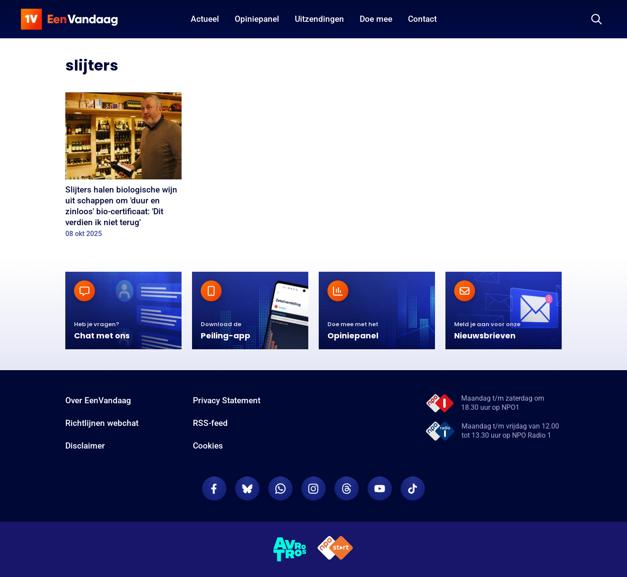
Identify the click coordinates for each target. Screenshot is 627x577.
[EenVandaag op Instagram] (313, 488)
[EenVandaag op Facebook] (214, 488)
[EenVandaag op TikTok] (413, 488)
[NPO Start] (335, 549)
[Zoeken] (596, 19)
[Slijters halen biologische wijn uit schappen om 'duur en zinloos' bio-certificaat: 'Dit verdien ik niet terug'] (123, 168)
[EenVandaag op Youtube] (379, 488)
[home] (69, 19)
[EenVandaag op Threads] (346, 488)
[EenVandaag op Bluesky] (247, 488)
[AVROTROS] (290, 549)
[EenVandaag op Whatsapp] (280, 488)
